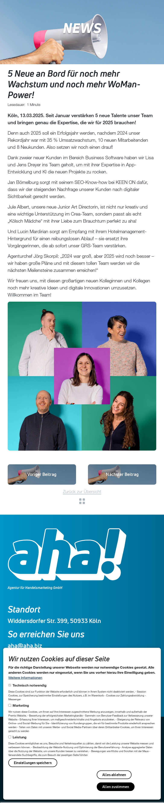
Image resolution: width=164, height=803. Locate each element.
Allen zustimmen (115, 786)
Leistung (19, 737)
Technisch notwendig (30, 685)
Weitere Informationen (25, 677)
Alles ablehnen (114, 774)
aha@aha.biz (25, 646)
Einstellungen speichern (33, 762)
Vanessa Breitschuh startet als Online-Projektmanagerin (42, 474)
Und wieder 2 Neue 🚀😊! (122, 474)
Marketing (21, 705)
